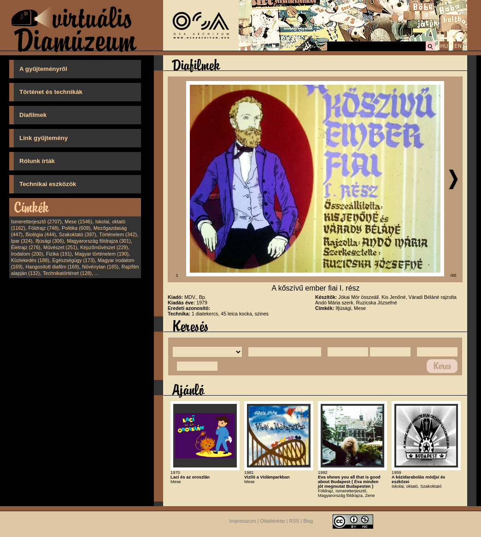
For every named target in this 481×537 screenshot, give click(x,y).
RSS (294, 521)
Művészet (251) (60, 247)
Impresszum (242, 521)
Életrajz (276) (25, 247)
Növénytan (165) (100, 266)
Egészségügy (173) (74, 260)
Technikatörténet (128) (67, 273)
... (97, 273)
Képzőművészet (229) (104, 247)
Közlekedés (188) (30, 260)
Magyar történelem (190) (102, 254)
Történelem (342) (118, 234)
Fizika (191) (59, 254)
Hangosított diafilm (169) (52, 266)
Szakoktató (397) (77, 234)
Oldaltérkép (272, 521)
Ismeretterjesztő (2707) (36, 221)
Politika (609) (76, 228)
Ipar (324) (21, 241)
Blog (308, 521)
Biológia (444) (41, 234)
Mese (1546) (78, 221)
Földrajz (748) (43, 228)
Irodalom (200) (27, 254)
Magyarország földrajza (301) (99, 241)
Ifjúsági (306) (49, 241)
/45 (454, 275)
